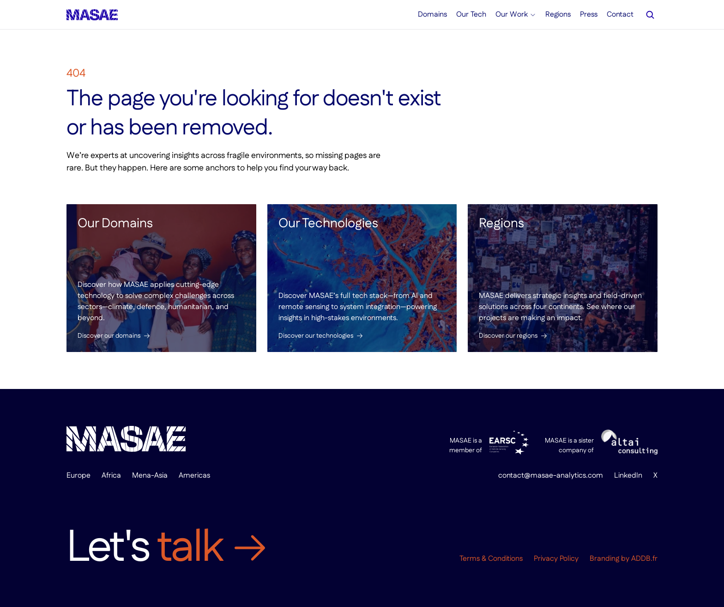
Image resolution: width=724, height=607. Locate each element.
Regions (501, 223)
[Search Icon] (650, 14)
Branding (604, 558)
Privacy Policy (556, 558)
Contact (620, 14)
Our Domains (115, 223)
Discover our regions (508, 335)
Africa (111, 475)
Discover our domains (109, 335)
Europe (78, 475)
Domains (432, 14)
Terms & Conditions (491, 558)
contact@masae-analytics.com (550, 475)
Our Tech (471, 14)
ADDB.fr (644, 558)
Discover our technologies (315, 335)
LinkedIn (628, 475)
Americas (194, 475)
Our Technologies (328, 223)
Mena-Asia (150, 475)
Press (588, 14)
